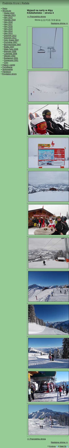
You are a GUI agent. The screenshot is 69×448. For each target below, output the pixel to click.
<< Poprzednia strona (36, 16)
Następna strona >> (59, 23)
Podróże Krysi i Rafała (16, 3)
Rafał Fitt (63, 446)
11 (59, 20)
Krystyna (52, 446)
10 (57, 20)
